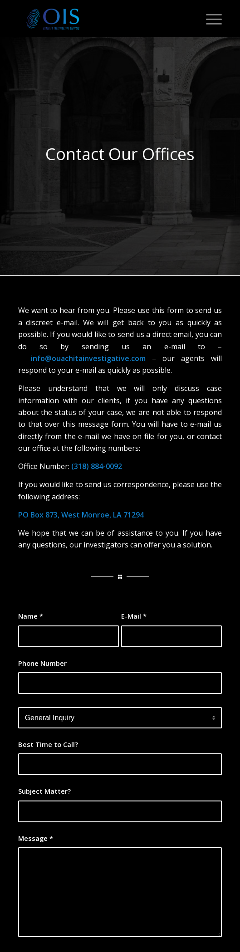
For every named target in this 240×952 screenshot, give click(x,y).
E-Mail (134, 615)
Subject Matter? (44, 791)
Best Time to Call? (48, 744)
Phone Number (42, 663)
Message (35, 838)
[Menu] (209, 18)
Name (30, 615)
